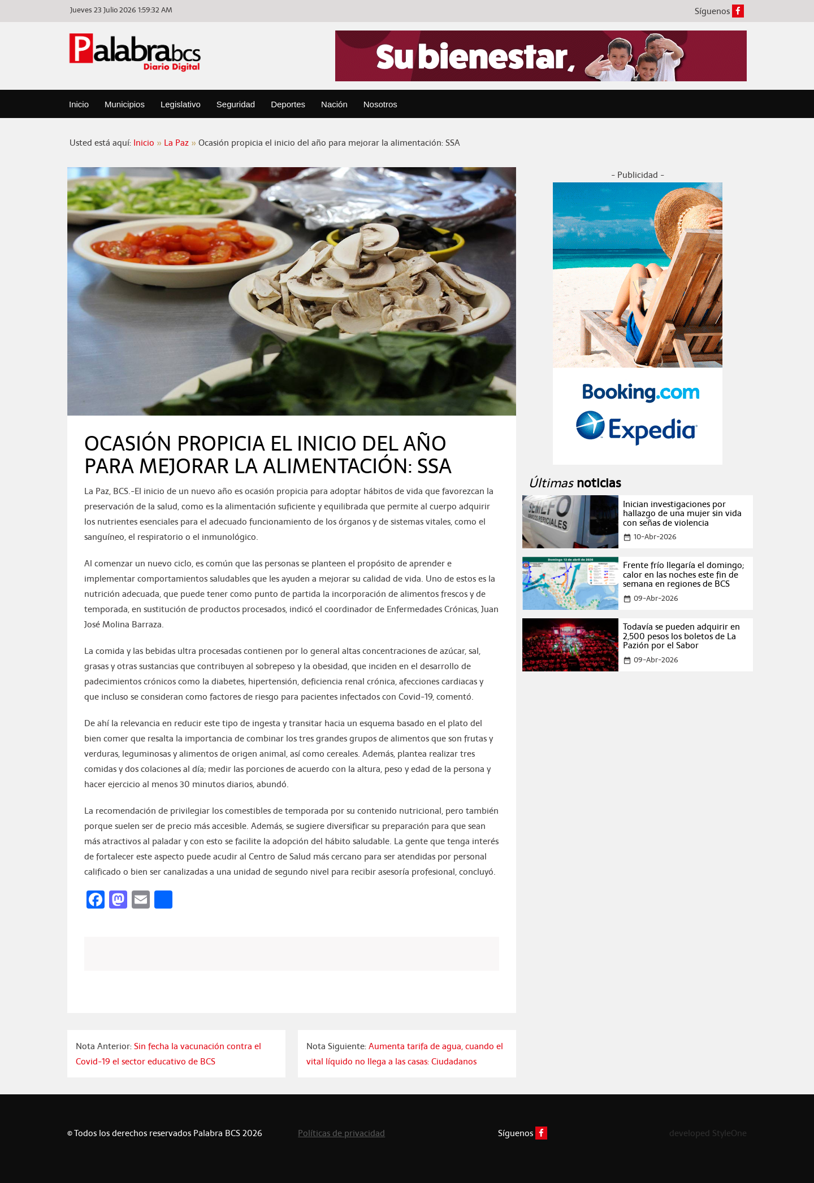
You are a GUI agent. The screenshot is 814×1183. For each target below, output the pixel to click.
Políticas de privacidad (341, 1133)
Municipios (125, 104)
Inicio (79, 104)
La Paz (176, 142)
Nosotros (380, 104)
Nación (334, 104)
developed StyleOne (708, 1133)
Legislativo (181, 104)
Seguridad (236, 104)
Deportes (288, 104)
